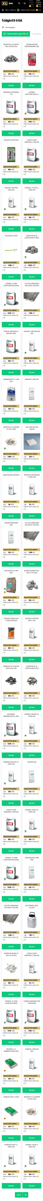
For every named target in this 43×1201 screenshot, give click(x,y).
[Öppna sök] (19, 3)
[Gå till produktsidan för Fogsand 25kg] (31, 780)
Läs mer (11, 85)
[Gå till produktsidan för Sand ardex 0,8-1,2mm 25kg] (11, 588)
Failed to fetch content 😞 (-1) (14, 10)
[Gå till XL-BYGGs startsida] (8, 3)
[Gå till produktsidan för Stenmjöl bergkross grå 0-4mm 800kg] (31, 1019)
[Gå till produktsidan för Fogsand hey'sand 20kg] (11, 158)
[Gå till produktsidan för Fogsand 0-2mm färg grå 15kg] (31, 349)
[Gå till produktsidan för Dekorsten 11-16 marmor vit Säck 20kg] (31, 1115)
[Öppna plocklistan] (25, 3)
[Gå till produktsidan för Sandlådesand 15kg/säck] (11, 493)
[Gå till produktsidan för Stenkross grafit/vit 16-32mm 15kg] (11, 780)
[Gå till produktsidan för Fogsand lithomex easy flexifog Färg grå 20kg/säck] (11, 636)
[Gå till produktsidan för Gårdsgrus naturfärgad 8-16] (11, 110)
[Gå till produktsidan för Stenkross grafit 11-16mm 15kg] (11, 1163)
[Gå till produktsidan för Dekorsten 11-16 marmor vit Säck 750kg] (11, 445)
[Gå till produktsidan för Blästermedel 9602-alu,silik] (31, 923)
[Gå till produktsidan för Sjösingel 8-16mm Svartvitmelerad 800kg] (11, 301)
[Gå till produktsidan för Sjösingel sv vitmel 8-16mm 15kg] (31, 206)
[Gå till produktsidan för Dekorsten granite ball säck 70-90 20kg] (31, 588)
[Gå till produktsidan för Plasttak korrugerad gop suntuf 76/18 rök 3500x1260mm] (31, 541)
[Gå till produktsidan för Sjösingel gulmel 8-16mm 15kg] (31, 1163)
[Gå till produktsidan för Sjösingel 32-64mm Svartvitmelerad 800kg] (11, 876)
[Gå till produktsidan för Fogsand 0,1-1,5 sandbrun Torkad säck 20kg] (11, 1067)
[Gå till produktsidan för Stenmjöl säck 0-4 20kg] (11, 1115)
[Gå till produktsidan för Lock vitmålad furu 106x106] (31, 445)
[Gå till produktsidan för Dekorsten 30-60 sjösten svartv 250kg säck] (31, 254)
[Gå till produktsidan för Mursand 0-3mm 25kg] (31, 397)
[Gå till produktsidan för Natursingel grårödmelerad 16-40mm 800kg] (11, 732)
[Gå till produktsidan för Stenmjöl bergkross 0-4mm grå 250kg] (11, 349)
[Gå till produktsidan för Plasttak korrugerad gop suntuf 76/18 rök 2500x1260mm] (11, 923)
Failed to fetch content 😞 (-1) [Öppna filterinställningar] (15, 33)
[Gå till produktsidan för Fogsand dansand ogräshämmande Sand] (31, 62)
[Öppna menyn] (6, 10)
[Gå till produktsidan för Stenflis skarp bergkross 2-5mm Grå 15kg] (31, 971)
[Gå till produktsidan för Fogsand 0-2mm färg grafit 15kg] (31, 636)
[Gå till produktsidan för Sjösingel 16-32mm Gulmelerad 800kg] (11, 1019)
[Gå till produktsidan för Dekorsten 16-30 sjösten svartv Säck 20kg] (31, 684)
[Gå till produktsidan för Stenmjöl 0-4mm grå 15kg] (31, 1067)
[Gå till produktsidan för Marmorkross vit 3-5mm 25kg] (11, 397)
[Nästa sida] (25, 1195)
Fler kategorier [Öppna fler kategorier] (8, 27)
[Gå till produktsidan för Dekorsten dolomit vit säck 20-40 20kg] (11, 971)
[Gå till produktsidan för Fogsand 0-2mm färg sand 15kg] (11, 206)
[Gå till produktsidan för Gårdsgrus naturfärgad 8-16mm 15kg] (31, 493)
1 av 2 (19, 1195)
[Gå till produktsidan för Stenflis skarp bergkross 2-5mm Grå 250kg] (11, 828)
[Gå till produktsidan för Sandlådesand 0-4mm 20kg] (31, 876)
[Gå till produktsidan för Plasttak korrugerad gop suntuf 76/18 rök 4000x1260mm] (31, 301)
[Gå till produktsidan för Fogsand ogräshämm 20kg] (11, 541)
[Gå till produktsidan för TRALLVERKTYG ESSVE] (11, 254)
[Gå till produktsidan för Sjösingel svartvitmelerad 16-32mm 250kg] (31, 110)
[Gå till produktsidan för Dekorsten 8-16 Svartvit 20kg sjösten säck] (11, 62)
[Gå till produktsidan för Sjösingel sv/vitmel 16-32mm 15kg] (31, 732)
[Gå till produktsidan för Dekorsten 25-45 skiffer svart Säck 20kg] (11, 684)
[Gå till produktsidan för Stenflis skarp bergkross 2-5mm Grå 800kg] (31, 158)
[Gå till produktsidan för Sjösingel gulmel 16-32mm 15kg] (31, 828)
